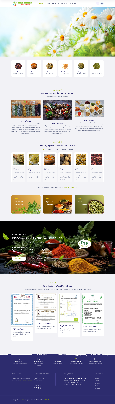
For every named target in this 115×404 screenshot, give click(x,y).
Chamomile (49, 72)
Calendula (34, 72)
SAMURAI (46, 400)
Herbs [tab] (49, 150)
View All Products (37, 259)
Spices (60, 168)
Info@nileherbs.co (25, 380)
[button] (56, 52)
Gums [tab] (71, 150)
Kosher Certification (44, 323)
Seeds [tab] (64, 150)
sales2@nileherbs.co (18, 386)
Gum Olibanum (65, 72)
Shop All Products (70, 187)
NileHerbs (22, 400)
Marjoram (81, 72)
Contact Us (72, 3)
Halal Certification (89, 326)
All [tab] (43, 150)
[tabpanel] (57, 167)
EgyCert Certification (67, 326)
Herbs (14, 168)
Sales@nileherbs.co (18, 382)
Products (47, 3)
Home (41, 3)
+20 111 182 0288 (69, 378)
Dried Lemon (63, 170)
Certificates (55, 3)
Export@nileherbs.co (18, 384)
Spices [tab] (56, 150)
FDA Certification (19, 329)
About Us (64, 3)
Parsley (97, 72)
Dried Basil (16, 170)
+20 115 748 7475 (80, 378)
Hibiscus (18, 72)
